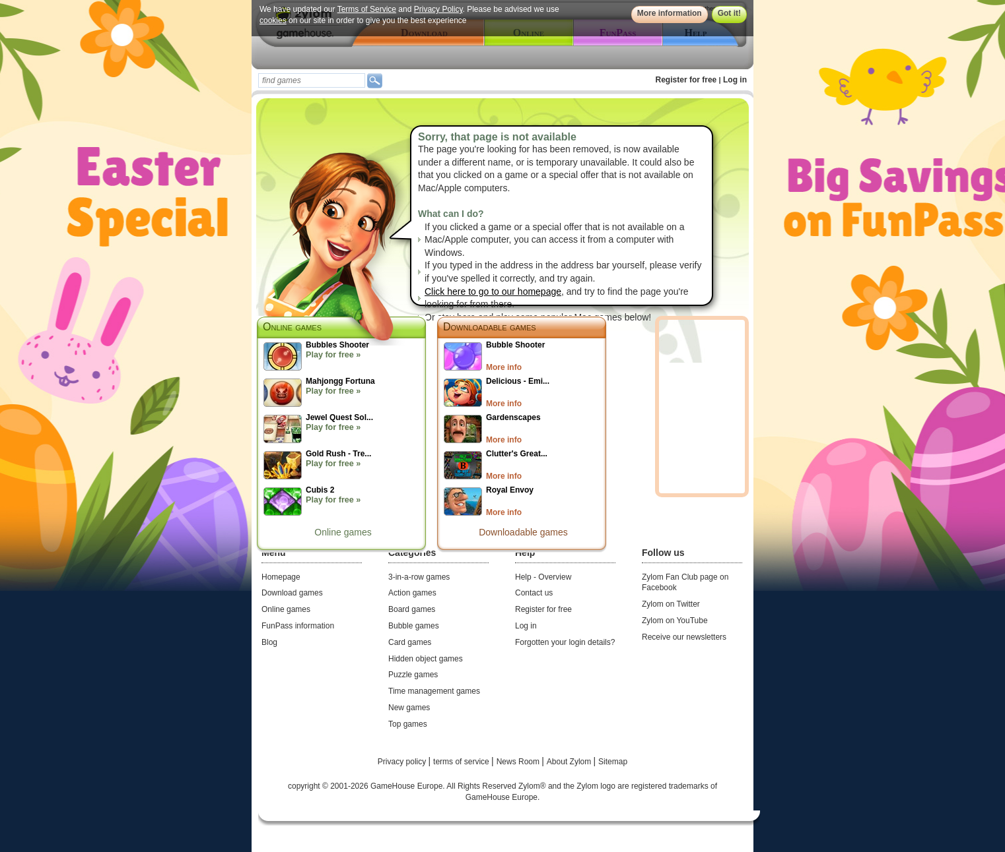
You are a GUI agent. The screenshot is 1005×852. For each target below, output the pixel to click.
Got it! (729, 13)
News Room (519, 761)
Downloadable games (489, 326)
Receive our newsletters (684, 637)
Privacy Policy (438, 9)
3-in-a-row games (419, 577)
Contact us (534, 592)
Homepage (280, 577)
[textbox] (311, 80)
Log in (735, 79)
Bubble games (413, 625)
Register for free (686, 79)
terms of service (462, 761)
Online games (342, 532)
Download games (292, 592)
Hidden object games (425, 658)
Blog (269, 642)
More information (669, 13)
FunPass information (297, 625)
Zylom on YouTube (675, 620)
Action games (412, 592)
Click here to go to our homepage (493, 291)
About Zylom (570, 761)
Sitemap (612, 761)
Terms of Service (366, 9)
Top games (407, 724)
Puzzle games (413, 674)
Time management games (434, 691)
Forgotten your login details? (565, 642)
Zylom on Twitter (671, 604)
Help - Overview (543, 577)
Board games (411, 609)
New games (409, 707)
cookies (273, 20)
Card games (409, 642)
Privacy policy (403, 761)
